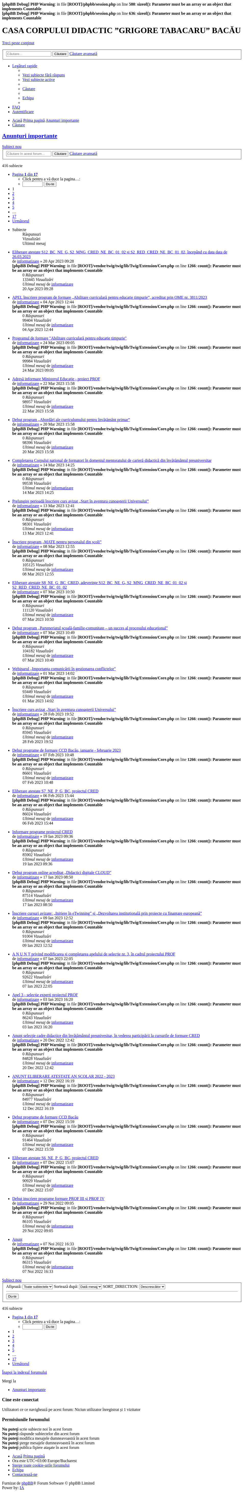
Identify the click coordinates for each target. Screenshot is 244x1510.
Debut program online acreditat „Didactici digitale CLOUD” (61, 872)
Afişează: (29, 1286)
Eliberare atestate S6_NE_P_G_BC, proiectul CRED (55, 1158)
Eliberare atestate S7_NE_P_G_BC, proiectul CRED (55, 791)
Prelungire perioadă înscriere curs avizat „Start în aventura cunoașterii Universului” (80, 501)
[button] (25, 174)
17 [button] (14, 216)
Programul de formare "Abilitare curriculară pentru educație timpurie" (69, 338)
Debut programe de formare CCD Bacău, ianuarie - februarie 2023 (66, 750)
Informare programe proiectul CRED (42, 832)
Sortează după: (78, 1286)
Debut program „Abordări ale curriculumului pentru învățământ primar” (71, 419)
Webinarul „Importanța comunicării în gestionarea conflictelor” (64, 669)
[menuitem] (43, 75)
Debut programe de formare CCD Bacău (45, 1117)
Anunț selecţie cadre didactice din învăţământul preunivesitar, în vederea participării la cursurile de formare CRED (106, 1035)
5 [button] (13, 207)
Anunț (17, 1239)
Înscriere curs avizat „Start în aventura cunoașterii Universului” (64, 709)
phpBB (27, 1483)
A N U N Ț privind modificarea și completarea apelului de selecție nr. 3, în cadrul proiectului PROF (93, 954)
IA (22, 1488)
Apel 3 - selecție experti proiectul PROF (45, 995)
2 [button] (13, 193)
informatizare (28, 261)
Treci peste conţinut (18, 43)
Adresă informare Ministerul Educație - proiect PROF (56, 379)
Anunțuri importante (29, 135)
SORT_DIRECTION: (134, 1286)
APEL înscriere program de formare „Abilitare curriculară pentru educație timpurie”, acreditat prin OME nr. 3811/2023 (109, 297)
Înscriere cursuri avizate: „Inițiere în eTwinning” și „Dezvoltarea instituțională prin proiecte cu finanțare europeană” (107, 913)
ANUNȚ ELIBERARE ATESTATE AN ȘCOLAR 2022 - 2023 (63, 1076)
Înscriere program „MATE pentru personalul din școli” (56, 542)
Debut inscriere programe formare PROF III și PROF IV (58, 1198)
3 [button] (13, 198)
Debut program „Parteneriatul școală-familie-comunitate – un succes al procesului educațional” (90, 628)
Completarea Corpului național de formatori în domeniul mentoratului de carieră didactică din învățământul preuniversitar (112, 460)
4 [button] (13, 202)
